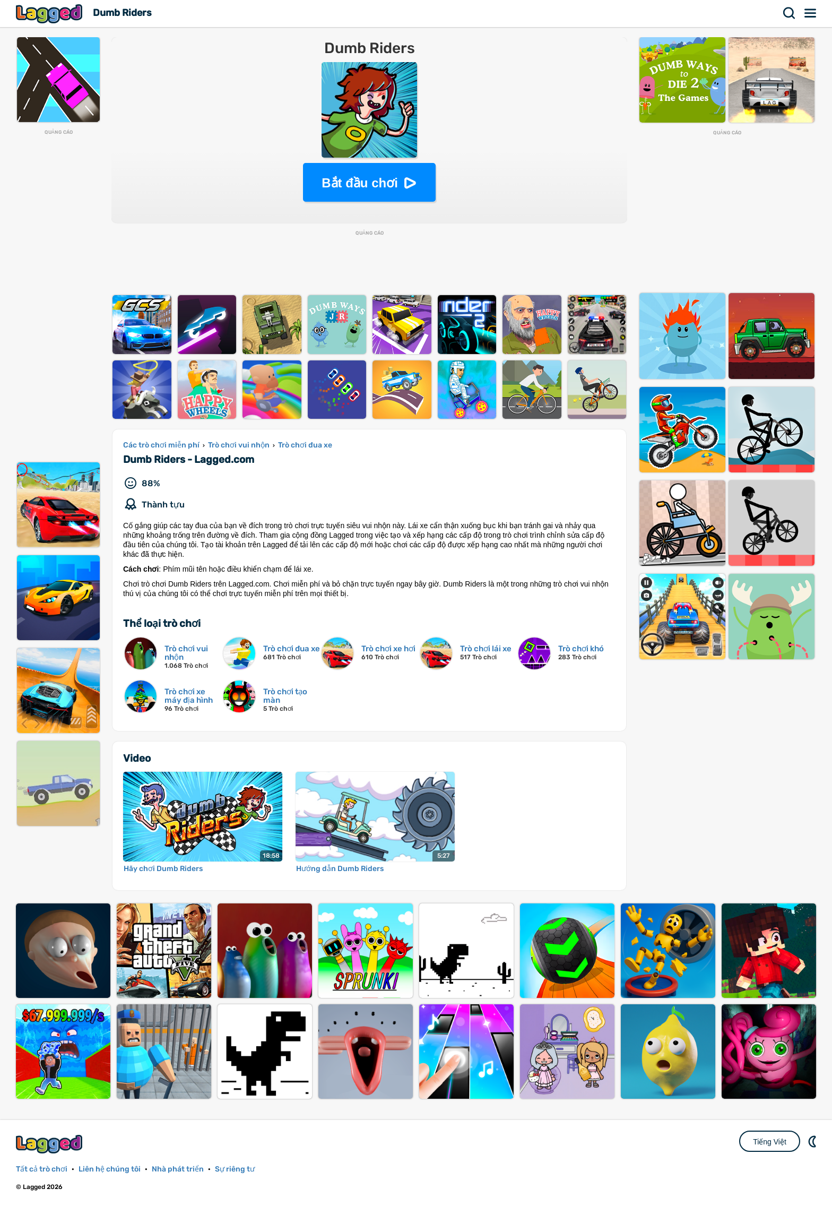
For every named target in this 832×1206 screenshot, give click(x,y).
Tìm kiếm (789, 13)
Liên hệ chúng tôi (110, 1169)
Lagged (50, 13)
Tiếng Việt (769, 1142)
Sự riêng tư (235, 1169)
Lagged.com (50, 1144)
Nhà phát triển (178, 1169)
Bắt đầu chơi (360, 183)
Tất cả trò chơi (41, 1169)
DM (813, 1141)
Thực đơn (810, 13)
